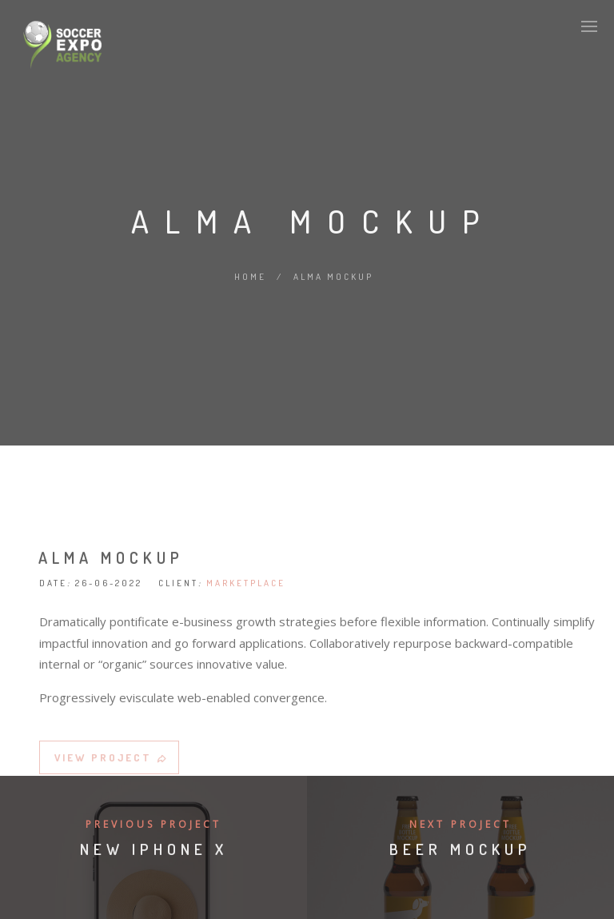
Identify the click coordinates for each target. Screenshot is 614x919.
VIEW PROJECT (111, 759)
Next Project (460, 824)
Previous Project (153, 824)
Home (250, 276)
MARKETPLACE (245, 585)
